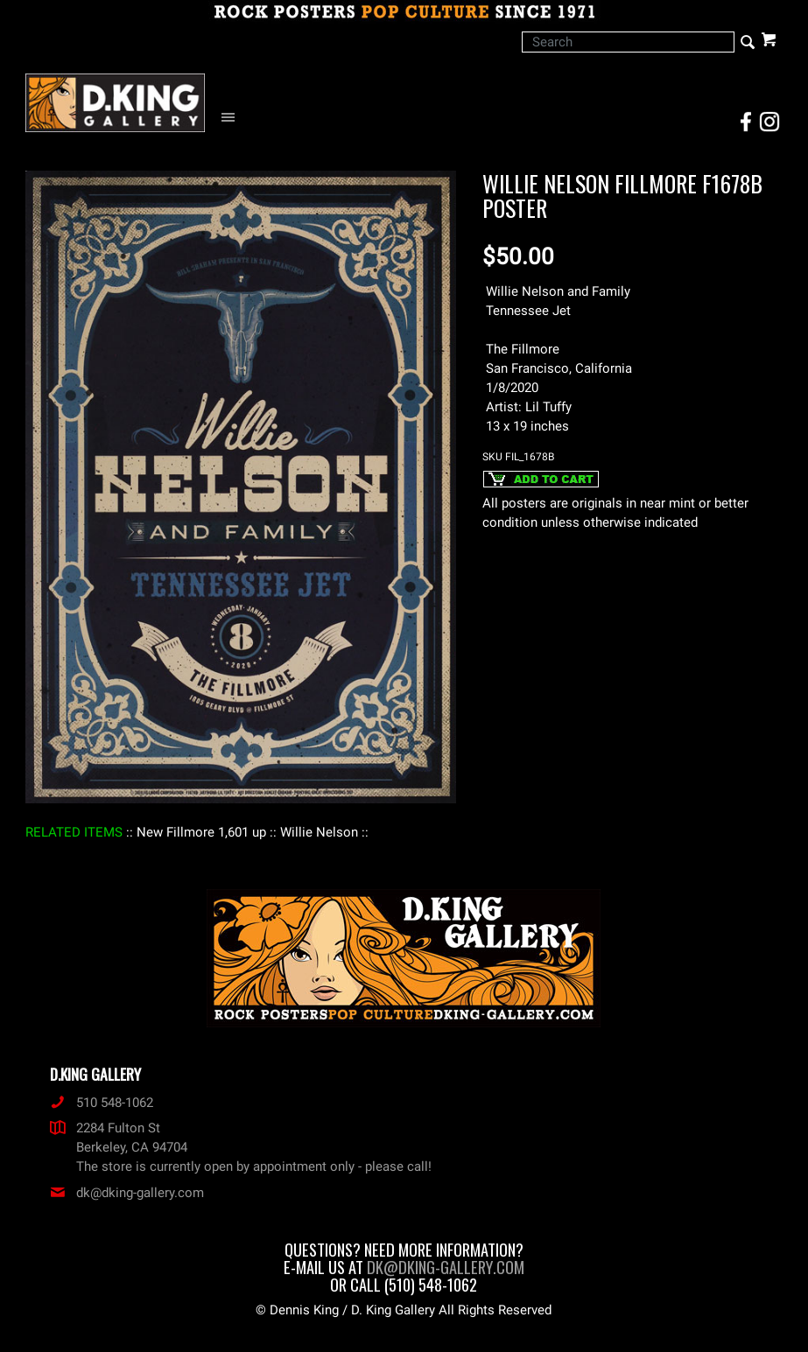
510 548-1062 (101, 1102)
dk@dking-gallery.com (127, 1193)
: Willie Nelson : (319, 832)
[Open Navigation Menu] (232, 117)
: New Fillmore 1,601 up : (201, 832)
